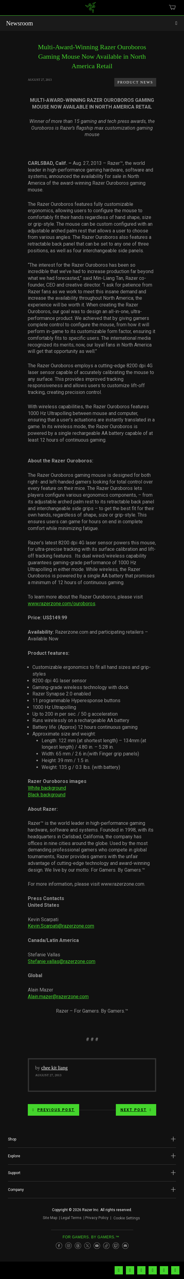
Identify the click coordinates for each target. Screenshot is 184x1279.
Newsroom (19, 23)
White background (47, 788)
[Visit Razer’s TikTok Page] (106, 1247)
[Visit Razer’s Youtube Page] (97, 1247)
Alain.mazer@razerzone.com (58, 996)
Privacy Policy (94, 1219)
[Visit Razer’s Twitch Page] (116, 1247)
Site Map (47, 1219)
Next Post (136, 1110)
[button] (92, 1139)
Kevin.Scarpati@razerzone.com (61, 926)
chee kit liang (54, 1067)
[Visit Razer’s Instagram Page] (68, 1247)
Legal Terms (68, 1219)
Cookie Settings (126, 1219)
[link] (90, 9)
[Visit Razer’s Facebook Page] (59, 1247)
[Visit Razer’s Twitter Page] (87, 1247)
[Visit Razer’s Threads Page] (78, 1247)
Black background (46, 795)
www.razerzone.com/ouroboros (61, 603)
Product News (135, 82)
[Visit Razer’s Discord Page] (125, 1247)
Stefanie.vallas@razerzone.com (61, 961)
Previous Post (53, 1110)
